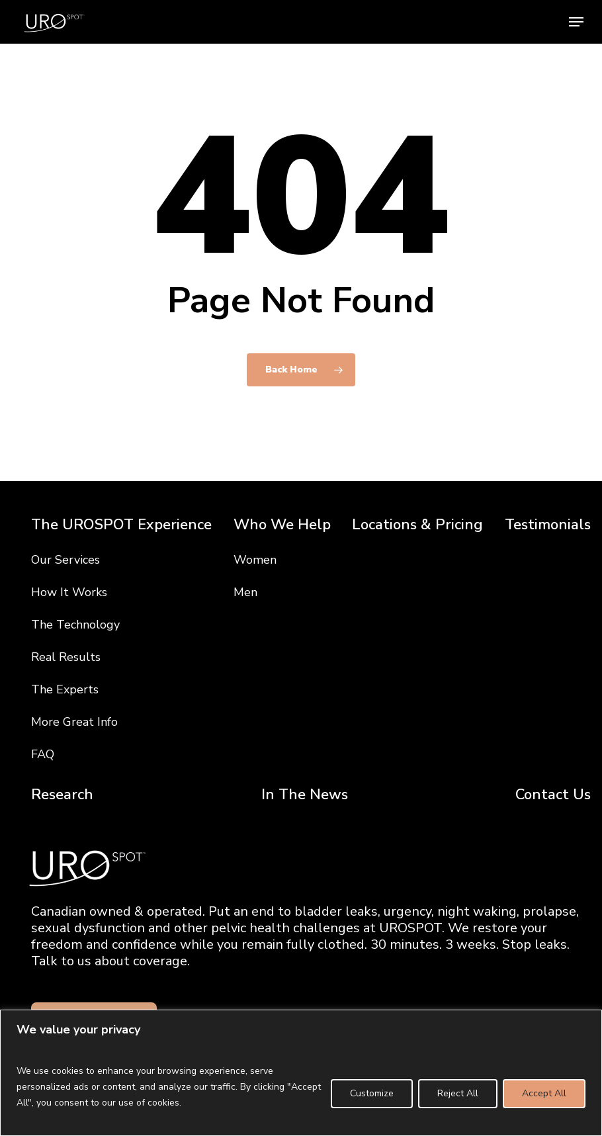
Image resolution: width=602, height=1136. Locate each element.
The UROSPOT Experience (121, 525)
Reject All (457, 1093)
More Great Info (74, 722)
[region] (301, 1073)
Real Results (66, 657)
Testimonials (548, 525)
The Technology (75, 625)
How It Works (69, 592)
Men (245, 592)
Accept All (544, 1093)
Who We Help (282, 525)
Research (62, 795)
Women (255, 560)
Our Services (65, 560)
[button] (576, 21)
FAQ (42, 754)
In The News (304, 795)
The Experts (65, 689)
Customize (372, 1093)
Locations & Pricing (417, 525)
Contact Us (553, 795)
